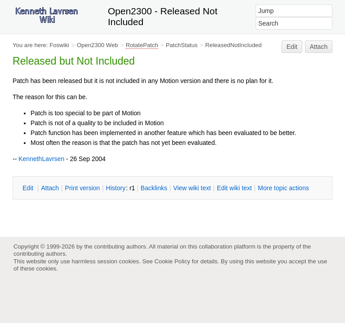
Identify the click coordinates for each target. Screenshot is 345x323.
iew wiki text (192, 188)
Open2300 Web (97, 45)
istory (116, 188)
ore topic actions (283, 188)
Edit (292, 46)
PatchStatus (182, 45)
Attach (319, 46)
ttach (50, 188)
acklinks (154, 188)
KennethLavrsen (41, 158)
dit (28, 188)
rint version (82, 188)
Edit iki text (234, 188)
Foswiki (59, 45)
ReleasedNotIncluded (233, 45)
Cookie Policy (172, 261)
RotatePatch (142, 45)
